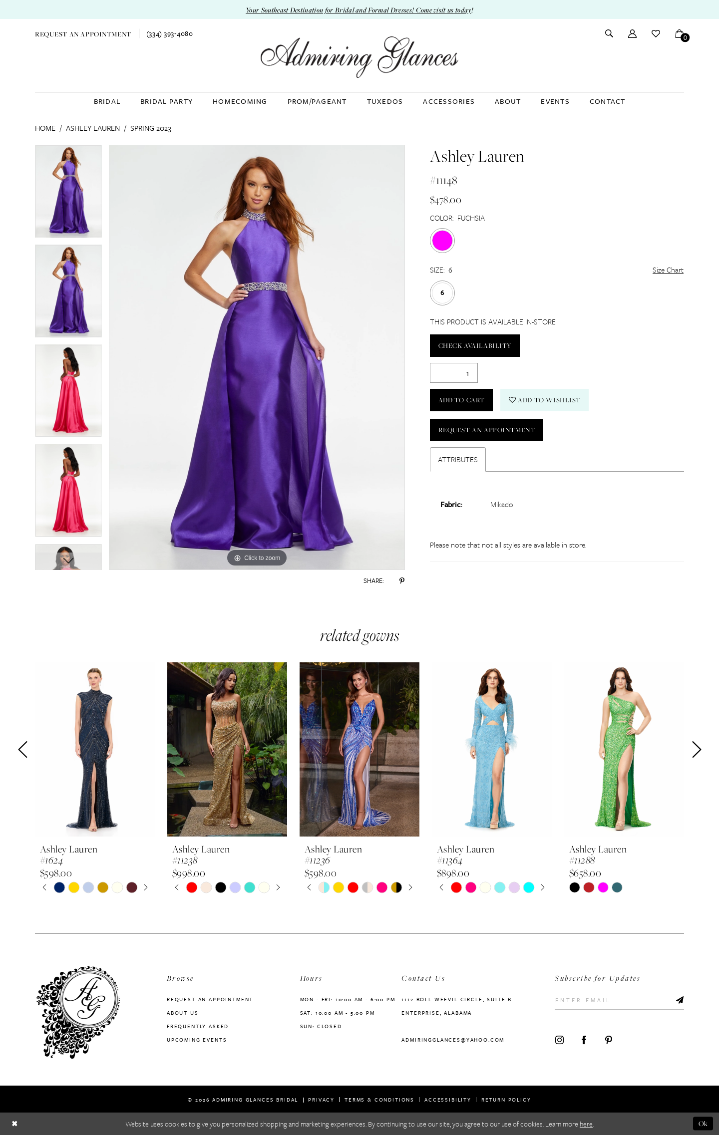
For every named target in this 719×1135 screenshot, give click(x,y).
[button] (632, 33)
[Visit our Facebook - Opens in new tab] (584, 1040)
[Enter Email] (619, 1000)
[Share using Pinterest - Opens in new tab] (402, 580)
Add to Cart (461, 399)
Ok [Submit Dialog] (703, 1124)
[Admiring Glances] (359, 57)
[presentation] (95, 750)
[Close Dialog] (14, 1124)
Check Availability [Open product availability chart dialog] (475, 345)
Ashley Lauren (93, 127)
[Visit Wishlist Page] (656, 33)
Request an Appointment (487, 429)
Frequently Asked (198, 1026)
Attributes (458, 459)
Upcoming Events (197, 1040)
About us (183, 1013)
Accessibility (447, 1100)
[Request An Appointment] (83, 33)
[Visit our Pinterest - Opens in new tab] (608, 1040)
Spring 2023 (150, 127)
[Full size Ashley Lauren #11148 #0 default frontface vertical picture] (256, 357)
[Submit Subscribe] (677, 1000)
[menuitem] (83, 33)
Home (45, 127)
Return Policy (506, 1100)
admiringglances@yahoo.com (452, 1040)
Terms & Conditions (379, 1100)
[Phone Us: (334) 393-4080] (170, 33)
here (586, 1124)
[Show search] (609, 33)
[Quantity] (454, 373)
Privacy (321, 1100)
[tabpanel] (68, 195)
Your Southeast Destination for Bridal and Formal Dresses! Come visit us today (358, 9)
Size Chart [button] (668, 269)
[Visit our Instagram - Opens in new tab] (559, 1040)
